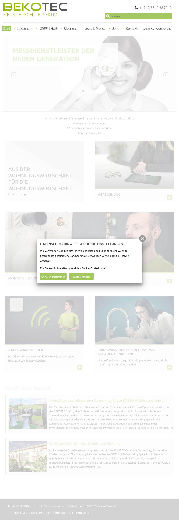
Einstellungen (81, 276)
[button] (142, 238)
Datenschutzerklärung (58, 268)
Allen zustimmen (53, 276)
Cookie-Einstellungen (93, 268)
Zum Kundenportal (157, 28)
